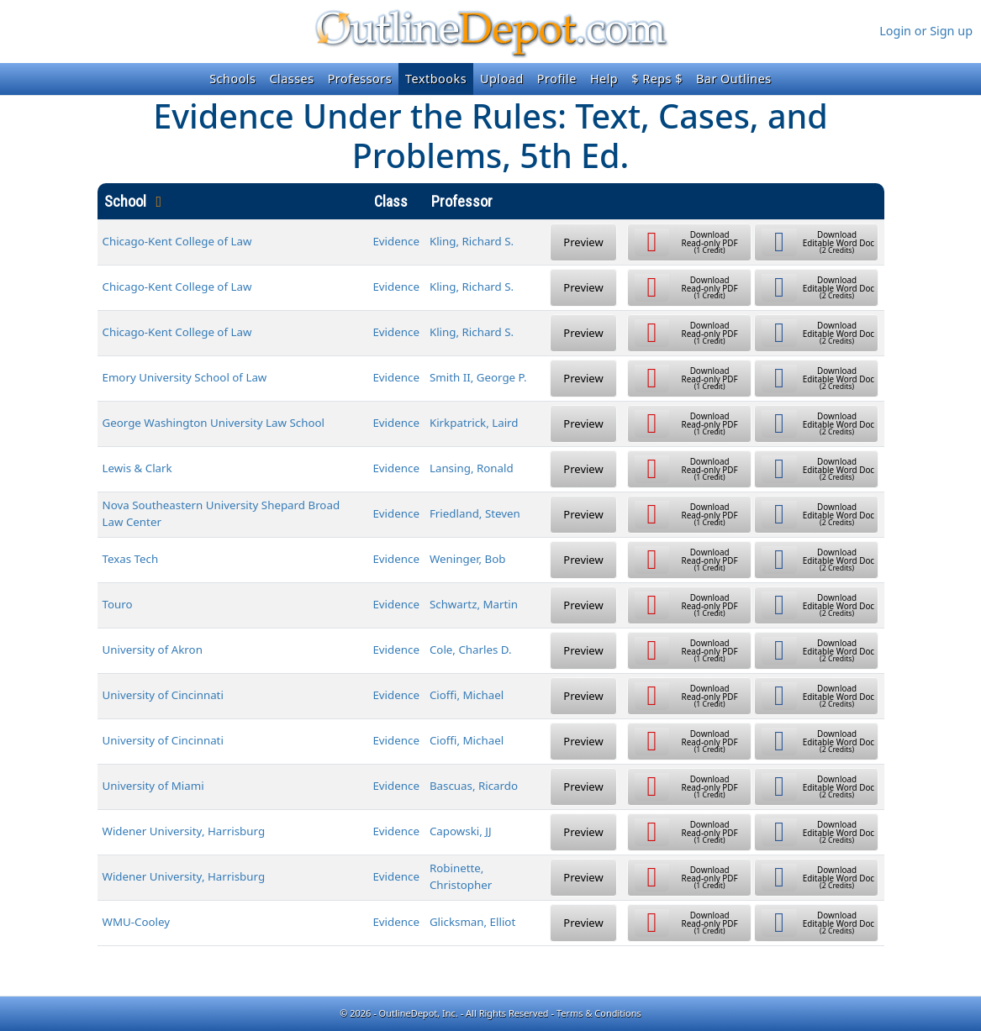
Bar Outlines (734, 79)
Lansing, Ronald (472, 468)
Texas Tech (131, 558)
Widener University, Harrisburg (184, 831)
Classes (291, 79)
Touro (118, 604)
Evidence (395, 241)
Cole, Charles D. (471, 649)
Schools (232, 79)
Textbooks (436, 79)
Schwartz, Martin (474, 604)
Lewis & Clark (137, 468)
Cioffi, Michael (467, 694)
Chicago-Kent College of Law (177, 241)
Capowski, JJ (461, 831)
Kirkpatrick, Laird (474, 422)
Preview (583, 242)
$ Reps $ (657, 79)
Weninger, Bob (468, 558)
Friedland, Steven (475, 513)
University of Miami (153, 785)
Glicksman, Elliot (472, 921)
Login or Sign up (926, 31)
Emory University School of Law (185, 377)
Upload (502, 79)
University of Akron (153, 649)
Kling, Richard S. (472, 241)
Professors (360, 79)
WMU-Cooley (137, 921)
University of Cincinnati (163, 694)
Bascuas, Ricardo (474, 785)
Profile (557, 79)
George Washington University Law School (214, 422)
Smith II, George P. (478, 377)
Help (604, 79)
